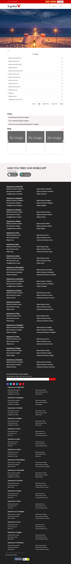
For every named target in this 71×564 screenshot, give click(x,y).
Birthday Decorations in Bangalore (15, 200)
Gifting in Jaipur (40, 263)
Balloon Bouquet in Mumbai (43, 212)
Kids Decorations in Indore (13, 307)
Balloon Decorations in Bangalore (45, 203)
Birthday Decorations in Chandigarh (15, 327)
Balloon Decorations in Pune (43, 237)
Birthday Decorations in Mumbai (14, 212)
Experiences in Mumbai (14, 210)
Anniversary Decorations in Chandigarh (46, 332)
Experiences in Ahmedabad (15, 267)
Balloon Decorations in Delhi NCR (45, 191)
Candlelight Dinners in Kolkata (14, 228)
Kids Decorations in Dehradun (14, 364)
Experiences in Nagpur (14, 348)
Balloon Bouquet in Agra (42, 246)
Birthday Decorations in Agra (14, 246)
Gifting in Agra (10, 251)
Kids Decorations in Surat (13, 341)
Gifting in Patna (10, 320)
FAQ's (17, 552)
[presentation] (7, 142)
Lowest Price (54, 103)
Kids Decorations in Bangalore (14, 203)
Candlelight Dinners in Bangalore (14, 205)
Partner (14, 552)
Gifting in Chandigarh (12, 332)
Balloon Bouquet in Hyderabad (44, 281)
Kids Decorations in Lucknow (14, 295)
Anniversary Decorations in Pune (45, 240)
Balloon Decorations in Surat (44, 341)
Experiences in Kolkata (14, 221)
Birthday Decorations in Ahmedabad (15, 269)
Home (8, 50)
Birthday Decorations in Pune (14, 235)
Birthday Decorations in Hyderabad (15, 281)
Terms (22, 552)
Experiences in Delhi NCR (15, 186)
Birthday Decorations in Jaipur (14, 258)
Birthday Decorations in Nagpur (14, 350)
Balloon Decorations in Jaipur (44, 260)
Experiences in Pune (13, 233)
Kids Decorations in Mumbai (13, 214)
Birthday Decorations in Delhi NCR (15, 189)
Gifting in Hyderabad (42, 286)
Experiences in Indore (13, 302)
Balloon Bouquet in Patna (43, 316)
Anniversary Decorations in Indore (45, 309)
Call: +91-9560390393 (12, 1)
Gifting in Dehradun (11, 367)
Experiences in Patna (13, 313)
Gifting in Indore (10, 309)
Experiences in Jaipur (13, 256)
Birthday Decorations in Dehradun (15, 362)
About (6, 552)
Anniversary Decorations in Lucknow (45, 297)
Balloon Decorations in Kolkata (44, 226)
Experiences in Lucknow (14, 290)
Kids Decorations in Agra (12, 249)
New (39, 103)
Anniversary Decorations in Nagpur (45, 355)
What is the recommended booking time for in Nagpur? (24, 124)
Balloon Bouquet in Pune (43, 235)
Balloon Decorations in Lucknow (44, 295)
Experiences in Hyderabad (15, 279)
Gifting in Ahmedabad (12, 274)
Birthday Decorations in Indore (14, 304)
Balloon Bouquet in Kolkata (43, 223)
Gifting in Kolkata (41, 228)
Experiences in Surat (13, 336)
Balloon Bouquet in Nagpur (43, 350)
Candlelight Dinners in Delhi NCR (14, 194)
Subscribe (52, 379)
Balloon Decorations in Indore (44, 307)
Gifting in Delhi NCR (41, 194)
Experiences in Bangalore (14, 198)
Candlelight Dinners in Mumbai (14, 217)
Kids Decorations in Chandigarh (14, 330)
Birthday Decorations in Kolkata (14, 223)
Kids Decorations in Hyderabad (14, 283)
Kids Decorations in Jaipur (13, 260)
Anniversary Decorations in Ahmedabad (46, 274)
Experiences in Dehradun (14, 360)
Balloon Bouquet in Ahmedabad (44, 269)
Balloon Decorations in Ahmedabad (45, 272)
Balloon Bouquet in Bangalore (44, 200)
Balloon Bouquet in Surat (43, 339)
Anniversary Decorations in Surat (45, 344)
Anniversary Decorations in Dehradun (46, 367)
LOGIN (47, 1)
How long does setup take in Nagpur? (19, 117)
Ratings (61, 103)
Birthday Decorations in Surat (14, 339)
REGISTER (53, 1)
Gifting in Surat (10, 344)
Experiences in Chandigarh (15, 325)
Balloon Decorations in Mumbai (44, 214)
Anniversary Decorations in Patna (45, 320)
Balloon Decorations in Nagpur (44, 353)
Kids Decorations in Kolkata (13, 226)
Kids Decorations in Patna (13, 318)
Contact (10, 552)
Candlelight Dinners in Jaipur (13, 263)
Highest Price (46, 103)
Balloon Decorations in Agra (43, 249)
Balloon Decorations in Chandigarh (45, 330)
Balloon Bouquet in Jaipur (43, 258)
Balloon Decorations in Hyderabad (45, 283)
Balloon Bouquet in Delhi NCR (44, 189)
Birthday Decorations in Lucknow (15, 292)
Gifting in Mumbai (41, 217)
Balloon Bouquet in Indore (43, 304)
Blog (61, 6)
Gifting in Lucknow (11, 297)
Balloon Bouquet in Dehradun (44, 362)
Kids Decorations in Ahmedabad (14, 272)
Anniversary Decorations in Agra (44, 251)
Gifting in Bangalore (41, 205)
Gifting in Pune (10, 240)
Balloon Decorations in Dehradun (45, 364)
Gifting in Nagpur (11, 355)
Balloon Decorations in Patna (44, 318)
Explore (54, 6)
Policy (19, 552)
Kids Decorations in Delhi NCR (14, 191)
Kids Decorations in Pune (13, 237)
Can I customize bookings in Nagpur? (19, 120)
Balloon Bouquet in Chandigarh (44, 327)
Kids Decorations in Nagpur (13, 353)
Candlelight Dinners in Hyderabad (15, 286)
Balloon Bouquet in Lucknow (44, 292)
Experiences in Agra (13, 244)
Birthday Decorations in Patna (14, 316)
